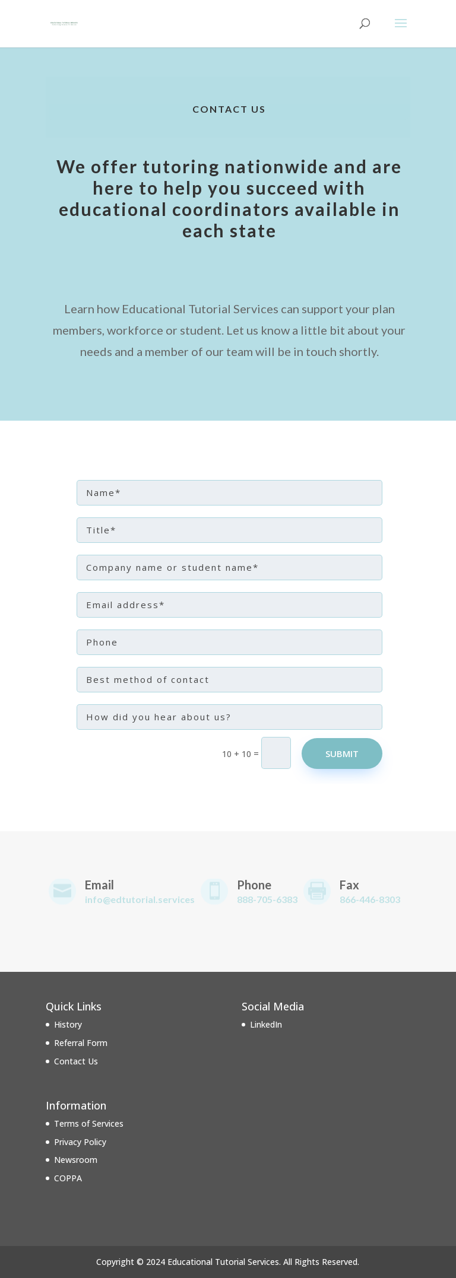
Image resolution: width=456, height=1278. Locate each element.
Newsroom (75, 1159)
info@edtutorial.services (140, 899)
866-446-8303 (370, 899)
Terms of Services (89, 1123)
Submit (342, 753)
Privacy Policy (80, 1141)
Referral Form (80, 1042)
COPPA (68, 1178)
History (68, 1024)
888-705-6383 (267, 899)
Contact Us (76, 1061)
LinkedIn (266, 1024)
